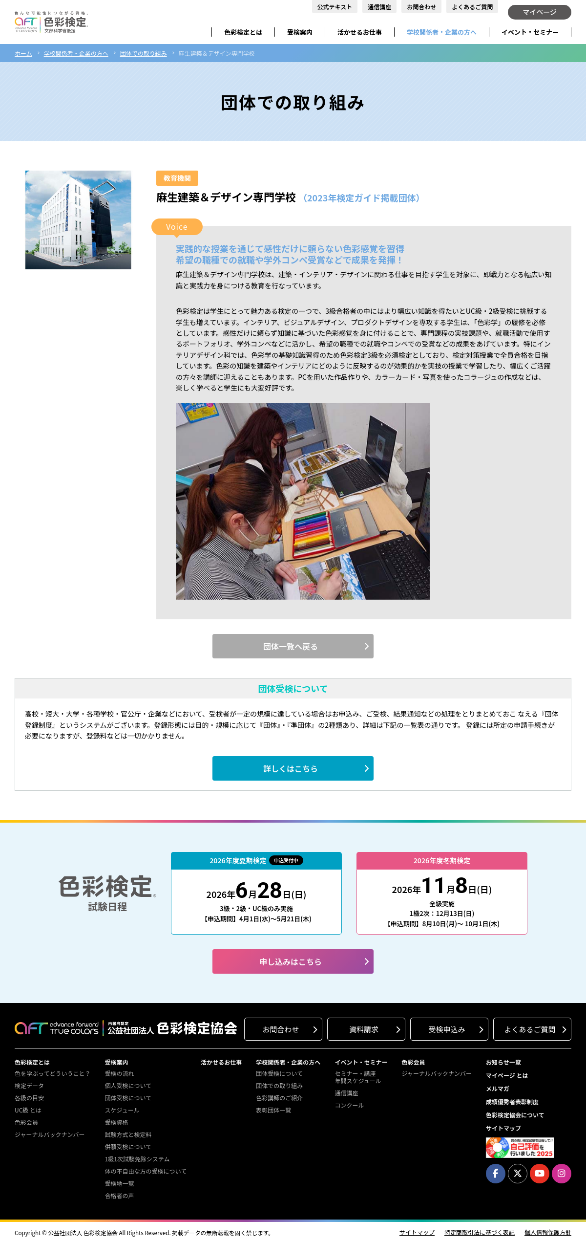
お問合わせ (421, 6)
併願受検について (128, 1146)
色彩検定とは (243, 32)
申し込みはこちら (290, 961)
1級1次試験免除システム (137, 1159)
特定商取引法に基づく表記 (479, 1232)
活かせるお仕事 (359, 32)
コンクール (349, 1105)
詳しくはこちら (290, 768)
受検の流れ (119, 1073)
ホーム (23, 53)
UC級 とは (28, 1110)
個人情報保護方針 (547, 1232)
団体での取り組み (143, 53)
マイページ (540, 12)
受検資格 (116, 1122)
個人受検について (128, 1085)
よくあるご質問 (472, 6)
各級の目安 (29, 1097)
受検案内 (300, 32)
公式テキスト (335, 6)
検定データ (29, 1085)
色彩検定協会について (515, 1115)
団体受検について (128, 1097)
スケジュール (122, 1110)
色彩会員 (26, 1122)
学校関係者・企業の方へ (442, 32)
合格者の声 (119, 1195)
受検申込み (446, 1029)
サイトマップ (503, 1128)
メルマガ (497, 1088)
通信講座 (379, 6)
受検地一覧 (119, 1183)
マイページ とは (507, 1075)
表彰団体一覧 (273, 1110)
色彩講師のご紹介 (279, 1097)
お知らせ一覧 (503, 1062)
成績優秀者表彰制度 (512, 1101)
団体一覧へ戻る (290, 646)
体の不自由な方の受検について (146, 1171)
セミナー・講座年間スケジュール (358, 1077)
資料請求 (363, 1029)
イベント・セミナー (530, 32)
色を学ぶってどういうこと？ (52, 1073)
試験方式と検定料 (128, 1134)
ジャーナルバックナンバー (49, 1134)
